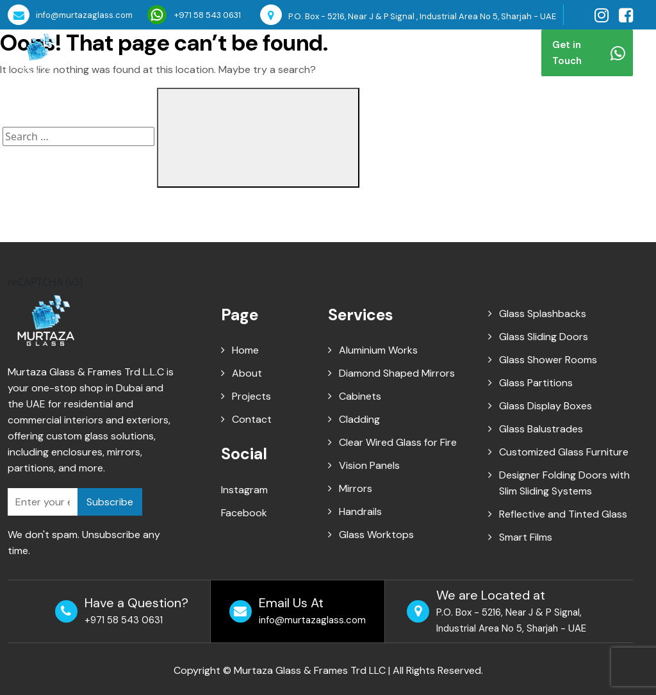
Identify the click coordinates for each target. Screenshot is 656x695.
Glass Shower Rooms (548, 359)
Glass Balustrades (541, 429)
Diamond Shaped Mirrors (397, 373)
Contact (447, 53)
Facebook (244, 512)
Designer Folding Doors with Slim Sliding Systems (564, 483)
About (240, 53)
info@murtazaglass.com (70, 14)
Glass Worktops (376, 534)
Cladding (359, 419)
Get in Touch (588, 52)
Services (292, 53)
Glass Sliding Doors (543, 336)
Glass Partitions (536, 382)
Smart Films (525, 537)
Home (197, 53)
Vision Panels (369, 465)
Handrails (360, 511)
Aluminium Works (378, 350)
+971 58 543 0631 (194, 14)
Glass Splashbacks (542, 313)
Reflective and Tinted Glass (563, 514)
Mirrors (355, 488)
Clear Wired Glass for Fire (398, 442)
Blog (401, 53)
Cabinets (360, 396)
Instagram (244, 489)
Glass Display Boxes (545, 406)
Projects (356, 53)
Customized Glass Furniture (563, 452)
